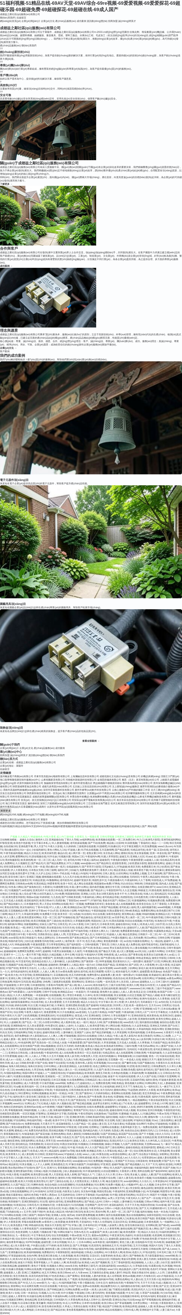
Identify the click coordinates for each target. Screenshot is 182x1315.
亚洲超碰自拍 (56, 839)
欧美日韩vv (107, 1303)
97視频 (102, 1225)
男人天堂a (45, 904)
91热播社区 (114, 846)
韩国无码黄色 (54, 1303)
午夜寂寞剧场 (60, 1228)
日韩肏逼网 (6, 981)
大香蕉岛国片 (63, 1205)
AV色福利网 (24, 1042)
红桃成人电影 (48, 1103)
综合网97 (141, 1123)
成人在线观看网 (124, 1052)
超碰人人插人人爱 (122, 991)
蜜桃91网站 (120, 1090)
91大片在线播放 (65, 1012)
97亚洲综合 (102, 876)
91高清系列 (94, 1245)
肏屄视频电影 (166, 1127)
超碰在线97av (86, 978)
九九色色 (55, 897)
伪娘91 (129, 1235)
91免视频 (138, 1201)
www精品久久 (124, 1265)
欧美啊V (100, 1215)
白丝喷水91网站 (51, 1022)
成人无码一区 (59, 860)
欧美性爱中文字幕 (25, 873)
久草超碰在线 (38, 1127)
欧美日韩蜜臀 (96, 971)
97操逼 (162, 1269)
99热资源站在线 (16, 1289)
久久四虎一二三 (64, 1039)
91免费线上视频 (137, 873)
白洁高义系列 (173, 924)
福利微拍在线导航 (20, 920)
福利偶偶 (122, 1100)
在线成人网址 (83, 927)
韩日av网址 (150, 937)
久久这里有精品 (140, 1025)
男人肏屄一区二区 (134, 917)
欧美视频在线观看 (105, 839)
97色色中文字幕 (166, 1238)
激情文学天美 (112, 887)
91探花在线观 (167, 1056)
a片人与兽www (80, 1272)
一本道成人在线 (132, 1059)
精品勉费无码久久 (110, 1286)
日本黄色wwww (154, 1032)
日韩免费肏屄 (158, 1066)
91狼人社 (148, 893)
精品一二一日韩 (160, 843)
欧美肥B (47, 1296)
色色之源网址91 (46, 937)
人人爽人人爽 (55, 1035)
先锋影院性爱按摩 (9, 1113)
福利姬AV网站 (15, 924)
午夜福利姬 (128, 1012)
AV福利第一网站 (99, 1167)
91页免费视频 (149, 846)
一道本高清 (109, 981)
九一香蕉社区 (22, 1235)
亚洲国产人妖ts (82, 1032)
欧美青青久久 (13, 1154)
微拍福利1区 (28, 1137)
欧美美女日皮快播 (153, 954)
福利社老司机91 (144, 1069)
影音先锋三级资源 (36, 1096)
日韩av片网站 (151, 1201)
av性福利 (27, 890)
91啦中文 (100, 934)
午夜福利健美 (154, 1052)
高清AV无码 (58, 978)
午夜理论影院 (104, 1137)
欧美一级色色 (68, 1008)
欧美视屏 (34, 971)
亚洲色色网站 (58, 1134)
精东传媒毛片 (123, 971)
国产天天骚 (133, 1211)
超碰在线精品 (133, 1147)
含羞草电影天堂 (128, 1127)
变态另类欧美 (20, 1276)
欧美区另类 (134, 866)
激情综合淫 (168, 890)
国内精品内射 (90, 1130)
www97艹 (85, 900)
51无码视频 (77, 1205)
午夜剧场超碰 (98, 910)
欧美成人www (101, 948)
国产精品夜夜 (122, 849)
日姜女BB (82, 1127)
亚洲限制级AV (18, 1025)
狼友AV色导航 (86, 1249)
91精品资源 (39, 880)
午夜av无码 (163, 1113)
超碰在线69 (116, 1110)
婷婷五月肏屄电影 (36, 927)
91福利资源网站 (167, 1232)
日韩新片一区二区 (147, 934)
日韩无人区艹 (142, 1012)
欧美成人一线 (18, 927)
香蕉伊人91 (106, 870)
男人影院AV (130, 1035)
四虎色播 (79, 1046)
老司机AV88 (74, 860)
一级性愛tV (137, 961)
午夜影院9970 (113, 890)
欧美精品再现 (130, 1306)
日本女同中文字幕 (164, 1184)
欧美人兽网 (70, 1174)
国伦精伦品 (21, 1144)
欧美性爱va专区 (62, 1161)
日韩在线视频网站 (19, 1191)
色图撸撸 (41, 1198)
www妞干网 (98, 1008)
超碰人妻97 (115, 1272)
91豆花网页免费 (30, 1286)
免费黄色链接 (32, 1123)
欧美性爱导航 (97, 1025)
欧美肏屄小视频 (143, 1178)
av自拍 (127, 941)
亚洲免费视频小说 (135, 1191)
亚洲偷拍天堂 (47, 1205)
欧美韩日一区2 (82, 1052)
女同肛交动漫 (7, 873)
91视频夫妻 (64, 856)
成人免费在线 (133, 944)
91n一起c (25, 849)
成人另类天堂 (7, 1144)
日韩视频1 (56, 1029)
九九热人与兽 (71, 1059)
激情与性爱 (156, 1167)
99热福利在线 (36, 1225)
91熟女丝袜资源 (68, 1144)
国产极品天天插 (107, 951)
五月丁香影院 (159, 904)
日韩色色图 (146, 931)
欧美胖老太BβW (95, 1309)
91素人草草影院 (109, 856)
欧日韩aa (68, 1218)
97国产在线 (41, 1063)
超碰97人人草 (171, 941)
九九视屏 (33, 1232)
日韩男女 (166, 1005)
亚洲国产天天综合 (124, 1161)
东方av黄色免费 (63, 971)
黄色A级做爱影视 (20, 1127)
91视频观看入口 (153, 1073)
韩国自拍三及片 (99, 920)
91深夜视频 (131, 843)
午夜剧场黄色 (60, 1090)
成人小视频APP (129, 1184)
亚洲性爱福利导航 (22, 1171)
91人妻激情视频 (60, 843)
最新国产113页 (152, 961)
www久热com (165, 846)
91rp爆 (17, 1086)
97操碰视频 (70, 1035)
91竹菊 (113, 1194)
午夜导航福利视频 (13, 853)
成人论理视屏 (114, 1276)
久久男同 (26, 866)
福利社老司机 (81, 971)
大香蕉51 (47, 887)
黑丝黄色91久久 (121, 961)
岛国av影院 (14, 1218)
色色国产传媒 (170, 971)
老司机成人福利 (127, 907)
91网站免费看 (72, 1289)
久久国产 (99, 1069)
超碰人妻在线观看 (166, 1157)
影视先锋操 (137, 1144)
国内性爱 (106, 1299)
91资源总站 (20, 1205)
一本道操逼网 (41, 995)
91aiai (149, 856)
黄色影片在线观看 (60, 931)
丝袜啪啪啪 (46, 1228)
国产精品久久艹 (86, 1174)
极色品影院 (147, 1188)
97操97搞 (96, 900)
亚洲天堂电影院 (41, 1079)
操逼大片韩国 (25, 1262)
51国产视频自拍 (145, 1063)
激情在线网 (126, 1228)
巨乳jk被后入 (109, 866)
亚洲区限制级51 (30, 1201)
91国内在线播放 (23, 988)
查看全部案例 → (91, 741)
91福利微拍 (93, 1164)
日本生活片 (101, 1282)
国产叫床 (87, 948)
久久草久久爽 (174, 1066)
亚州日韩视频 (155, 1110)
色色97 (154, 1269)
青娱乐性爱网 (128, 1259)
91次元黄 (33, 1005)
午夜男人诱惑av (48, 1194)
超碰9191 (107, 1019)
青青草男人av (27, 1019)
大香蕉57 (168, 1032)
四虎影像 (60, 900)
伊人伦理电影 (99, 1269)
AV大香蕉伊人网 (113, 1252)
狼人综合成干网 (27, 893)
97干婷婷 (51, 1245)
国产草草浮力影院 (91, 866)
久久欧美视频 (65, 1255)
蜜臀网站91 (21, 856)
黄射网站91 (78, 981)
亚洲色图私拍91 (46, 1015)
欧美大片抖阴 (25, 1181)
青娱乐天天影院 (53, 1225)
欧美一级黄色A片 (138, 1005)
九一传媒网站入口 (169, 1221)
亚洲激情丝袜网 (146, 1019)
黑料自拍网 (143, 1171)
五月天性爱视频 (8, 1056)
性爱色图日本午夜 (15, 934)
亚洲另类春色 (165, 1137)
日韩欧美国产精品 (105, 964)
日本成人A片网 (160, 1103)
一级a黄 (47, 1120)
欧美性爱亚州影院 (15, 897)
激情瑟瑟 (159, 1188)
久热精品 (104, 1188)
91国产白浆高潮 (76, 1019)
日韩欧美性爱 (26, 1063)
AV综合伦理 (122, 1079)
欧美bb (127, 1252)
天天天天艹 (12, 1049)
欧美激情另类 (46, 1161)
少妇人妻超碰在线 (72, 1171)
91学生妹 (52, 856)
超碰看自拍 (174, 1178)
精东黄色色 (153, 1015)
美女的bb (8, 880)
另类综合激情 (80, 1306)
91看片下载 (72, 978)
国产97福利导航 (79, 931)
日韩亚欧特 (141, 1161)
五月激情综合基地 (98, 1272)
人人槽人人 (28, 1059)
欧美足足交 (139, 991)
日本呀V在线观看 (91, 1303)
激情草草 (175, 1262)
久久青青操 (163, 998)
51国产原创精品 (109, 1134)
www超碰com (88, 863)
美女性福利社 (27, 907)
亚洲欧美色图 (128, 1069)
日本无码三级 (164, 1252)
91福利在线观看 (127, 1076)
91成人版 (170, 1289)
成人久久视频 (146, 1184)
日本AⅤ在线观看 (15, 1188)
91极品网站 (149, 1113)
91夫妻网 (8, 1130)
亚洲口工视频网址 (31, 1272)
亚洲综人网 (14, 978)
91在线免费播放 (84, 1184)
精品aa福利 (85, 1059)
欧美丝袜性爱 (49, 853)
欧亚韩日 (67, 920)
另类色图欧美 (36, 1144)
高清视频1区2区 (171, 1235)
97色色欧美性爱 (148, 1238)
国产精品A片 (173, 985)
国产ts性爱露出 (17, 991)
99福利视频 (148, 914)
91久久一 (72, 1242)
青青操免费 (155, 1161)
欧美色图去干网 (19, 1225)
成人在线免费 (66, 1052)
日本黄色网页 (18, 1090)
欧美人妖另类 (72, 1056)
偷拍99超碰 (77, 1252)
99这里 (126, 1272)
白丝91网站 (122, 873)
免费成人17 (73, 1083)
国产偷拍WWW (159, 1171)
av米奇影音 (99, 1242)
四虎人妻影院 (74, 1134)
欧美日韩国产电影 (144, 1218)
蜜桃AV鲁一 (154, 1117)
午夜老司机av (96, 1208)
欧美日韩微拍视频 (103, 995)
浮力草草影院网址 (55, 944)
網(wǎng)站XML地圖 (11, 814)
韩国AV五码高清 (21, 981)
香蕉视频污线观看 (115, 1293)
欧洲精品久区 (163, 914)
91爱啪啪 (118, 1096)
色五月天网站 (172, 968)
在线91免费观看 (95, 1106)
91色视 (70, 1063)
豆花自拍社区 (76, 1228)
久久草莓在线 (109, 1150)
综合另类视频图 (59, 1235)
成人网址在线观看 (83, 883)
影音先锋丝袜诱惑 (51, 1306)
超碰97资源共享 (82, 880)
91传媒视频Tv (81, 1198)
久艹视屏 (72, 1279)
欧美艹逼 (151, 849)
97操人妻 (76, 1225)
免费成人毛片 (42, 931)
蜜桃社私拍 (127, 853)
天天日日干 (76, 1188)
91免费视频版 (80, 1120)
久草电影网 (163, 1150)
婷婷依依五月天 (32, 1178)
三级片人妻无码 (124, 1178)
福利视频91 (112, 1242)
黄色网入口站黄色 (124, 1218)
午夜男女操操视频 (61, 951)
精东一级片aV (86, 964)
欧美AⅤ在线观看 (125, 958)
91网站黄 (166, 961)
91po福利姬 (102, 1194)
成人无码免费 (136, 937)
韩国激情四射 (72, 893)
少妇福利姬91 (38, 849)
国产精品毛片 (38, 863)
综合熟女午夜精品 (148, 1154)
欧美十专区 (67, 883)
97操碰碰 (160, 978)
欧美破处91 (155, 975)
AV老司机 (148, 920)
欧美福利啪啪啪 (32, 1252)
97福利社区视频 (142, 1120)
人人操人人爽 (47, 971)
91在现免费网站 (75, 1079)
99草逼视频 (105, 961)
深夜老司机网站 (126, 1194)
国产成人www (169, 1249)
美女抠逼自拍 (54, 927)
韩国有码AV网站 (170, 1279)
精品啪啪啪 (137, 1262)
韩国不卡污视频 (158, 1194)
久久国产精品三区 (20, 1184)
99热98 (138, 883)
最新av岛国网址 (100, 1235)
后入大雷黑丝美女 (79, 1181)
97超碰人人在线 (127, 1106)
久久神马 (87, 995)
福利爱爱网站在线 (104, 1249)
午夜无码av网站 (146, 1046)
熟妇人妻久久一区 (67, 1069)
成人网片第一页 (76, 853)
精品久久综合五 (32, 853)
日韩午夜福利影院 (158, 897)
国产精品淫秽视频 (101, 1032)
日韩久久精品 (105, 1035)
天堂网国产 (91, 1205)
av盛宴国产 (96, 1232)
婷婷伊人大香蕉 (147, 1090)
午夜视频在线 (90, 951)
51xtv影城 (161, 1205)
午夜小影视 (174, 1194)
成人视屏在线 (68, 1022)
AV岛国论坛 (94, 1218)
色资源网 (157, 1235)
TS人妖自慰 (35, 958)
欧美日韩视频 (38, 920)
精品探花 (13, 1164)
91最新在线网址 (140, 941)
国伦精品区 (161, 893)
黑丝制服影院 (12, 860)
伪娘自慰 (136, 1093)
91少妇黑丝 (163, 866)
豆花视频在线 (60, 975)
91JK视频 (25, 1249)
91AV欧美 (159, 1242)
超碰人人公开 (157, 1272)
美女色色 (107, 1096)
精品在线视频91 (113, 1309)
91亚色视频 (6, 1120)
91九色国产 (116, 1167)
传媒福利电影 (141, 1167)
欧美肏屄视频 (94, 1039)
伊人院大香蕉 (162, 964)
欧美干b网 (55, 1137)
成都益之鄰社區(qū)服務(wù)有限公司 (20, 14)
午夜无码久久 (133, 1198)
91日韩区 (40, 1154)
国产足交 (164, 1286)
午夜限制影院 (62, 1252)
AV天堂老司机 (22, 961)
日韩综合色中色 (171, 1073)
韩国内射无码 (15, 941)
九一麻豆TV (165, 1086)
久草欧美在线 (135, 893)
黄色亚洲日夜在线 (47, 1255)
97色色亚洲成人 (57, 1276)
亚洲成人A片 (7, 944)
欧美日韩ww (64, 1272)
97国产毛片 (168, 1161)
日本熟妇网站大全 (116, 927)
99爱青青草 (53, 883)
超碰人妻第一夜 (12, 1039)
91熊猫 (82, 998)
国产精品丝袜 (58, 1309)
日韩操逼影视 (150, 883)
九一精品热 (157, 941)
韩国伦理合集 (104, 1191)
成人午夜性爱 (31, 1083)
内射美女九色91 (71, 1191)
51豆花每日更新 (26, 1303)
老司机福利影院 (45, 1049)
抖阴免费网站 (13, 1279)
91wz (155, 1120)
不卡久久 (5, 1225)
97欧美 (48, 1090)
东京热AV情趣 (88, 1191)
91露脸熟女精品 (162, 931)
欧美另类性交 (64, 1245)
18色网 (46, 981)
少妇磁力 (73, 870)
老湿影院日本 (33, 1306)
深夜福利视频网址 (62, 1110)
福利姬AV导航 (106, 1279)
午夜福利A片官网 (93, 954)
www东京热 (71, 1265)
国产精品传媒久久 (13, 904)
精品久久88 (96, 1022)
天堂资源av (73, 934)
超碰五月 (124, 856)
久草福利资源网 (30, 914)
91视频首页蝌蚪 (14, 1299)
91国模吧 (102, 846)
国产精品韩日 (103, 863)
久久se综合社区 (100, 1259)
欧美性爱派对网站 (31, 917)
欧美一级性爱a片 (125, 975)
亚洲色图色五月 (59, 1164)
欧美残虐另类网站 (113, 1046)
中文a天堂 (52, 910)
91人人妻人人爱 (12, 917)
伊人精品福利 (51, 1150)
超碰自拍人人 (87, 1083)
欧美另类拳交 (50, 1178)
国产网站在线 (112, 1029)
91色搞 (79, 1147)
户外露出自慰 (38, 1245)
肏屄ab (70, 1215)
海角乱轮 (137, 1086)
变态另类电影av (150, 1093)
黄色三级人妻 (127, 1242)
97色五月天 (64, 1100)
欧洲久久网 (133, 985)
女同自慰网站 (33, 1188)
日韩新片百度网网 (166, 1076)
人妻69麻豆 (58, 961)
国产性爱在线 (108, 958)
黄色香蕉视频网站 (75, 1309)
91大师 (56, 1293)
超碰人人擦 (147, 1174)
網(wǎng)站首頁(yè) (10, 21)
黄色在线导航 (11, 907)
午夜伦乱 (63, 1286)
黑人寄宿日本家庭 (71, 995)
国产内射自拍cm (14, 1123)
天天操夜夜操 (94, 1100)
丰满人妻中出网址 (78, 887)
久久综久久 (134, 1157)
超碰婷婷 (53, 964)
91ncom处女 (114, 1063)
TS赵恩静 (132, 1090)
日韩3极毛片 (28, 978)
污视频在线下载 (48, 1232)
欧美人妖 (132, 1103)
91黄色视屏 (155, 890)
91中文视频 (67, 1293)
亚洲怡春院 (95, 1015)
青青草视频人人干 (43, 1262)
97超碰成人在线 (72, 1154)
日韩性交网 (163, 937)
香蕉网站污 (58, 988)
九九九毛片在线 (70, 876)
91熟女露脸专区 (115, 910)
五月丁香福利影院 (120, 1262)
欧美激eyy (156, 971)
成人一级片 (82, 1022)
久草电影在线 (140, 1265)
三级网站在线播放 (109, 1127)
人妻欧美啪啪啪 (103, 978)
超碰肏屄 (104, 860)
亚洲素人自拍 (58, 1215)
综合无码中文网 (23, 1238)
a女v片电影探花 (165, 1276)
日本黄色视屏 (151, 1221)
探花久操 (143, 968)
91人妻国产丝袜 (164, 1046)
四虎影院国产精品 (81, 1269)
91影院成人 (158, 880)
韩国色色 (126, 1025)
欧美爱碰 (60, 1221)
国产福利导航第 (91, 1042)
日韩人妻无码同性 (94, 1293)
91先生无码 (6, 1032)
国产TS (66, 1225)
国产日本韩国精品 (99, 937)
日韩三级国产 (29, 1215)
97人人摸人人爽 (57, 907)
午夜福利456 (51, 1052)
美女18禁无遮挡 (104, 893)
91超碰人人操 (114, 934)
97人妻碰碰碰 (40, 1208)
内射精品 (15, 931)
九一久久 (5, 971)
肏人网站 (154, 1228)
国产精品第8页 (31, 1100)
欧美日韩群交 (143, 1066)
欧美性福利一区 (30, 1086)
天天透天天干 (47, 1123)
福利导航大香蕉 (149, 1286)
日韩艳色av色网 (23, 883)
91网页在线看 (42, 1019)
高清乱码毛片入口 (119, 1140)
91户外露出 (53, 1096)
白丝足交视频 (134, 995)
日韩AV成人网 (130, 1309)
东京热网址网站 (98, 1198)
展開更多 (5, 810)
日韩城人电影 (41, 1171)
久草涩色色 (38, 1069)
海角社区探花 (35, 1066)
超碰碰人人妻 (145, 1306)
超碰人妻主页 (99, 1123)
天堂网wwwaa (151, 1144)
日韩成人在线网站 (94, 1252)
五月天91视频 (140, 1245)
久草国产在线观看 (149, 1293)
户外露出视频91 (118, 937)
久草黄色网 (74, 1299)
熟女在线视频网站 (135, 1215)
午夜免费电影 (168, 1093)
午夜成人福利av (90, 860)
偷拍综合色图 (167, 1022)
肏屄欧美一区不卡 (74, 941)
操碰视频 (170, 1242)
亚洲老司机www (54, 1154)
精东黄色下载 (141, 870)
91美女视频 (25, 1164)
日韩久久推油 (117, 944)
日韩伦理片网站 (69, 1249)
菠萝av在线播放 (42, 988)
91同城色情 (80, 1106)
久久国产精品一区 (81, 1123)
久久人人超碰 (81, 1076)
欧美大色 (13, 975)
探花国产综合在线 (128, 1134)
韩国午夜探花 (112, 1296)
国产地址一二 (91, 1228)
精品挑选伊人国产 (128, 1269)
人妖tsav (134, 981)
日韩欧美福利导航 (95, 1117)
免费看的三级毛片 (88, 1265)
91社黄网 (99, 1184)
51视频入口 (45, 1293)
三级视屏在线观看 (86, 846)
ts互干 (156, 1008)
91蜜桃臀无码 (60, 887)
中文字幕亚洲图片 (131, 846)
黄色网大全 (106, 991)
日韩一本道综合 (29, 1293)
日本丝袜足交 (42, 1309)
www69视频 (164, 907)
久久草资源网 (119, 1032)
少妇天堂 (165, 1262)
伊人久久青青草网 (74, 988)
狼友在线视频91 (34, 1090)
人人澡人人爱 (151, 1262)
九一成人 (52, 1282)
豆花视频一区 (115, 1059)
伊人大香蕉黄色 (19, 870)
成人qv (14, 1063)
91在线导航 (37, 1002)
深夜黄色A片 (28, 1279)
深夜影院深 (163, 1259)
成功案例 (81, 21)
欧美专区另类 (91, 1090)
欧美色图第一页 (131, 1232)
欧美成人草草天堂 (45, 1140)
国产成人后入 (87, 934)
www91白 (18, 1103)
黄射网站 (15, 1286)
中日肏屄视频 (47, 1083)
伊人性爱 (119, 1002)
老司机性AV (66, 880)
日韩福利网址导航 (23, 1032)
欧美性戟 (144, 1269)
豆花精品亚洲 (149, 1137)
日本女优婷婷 (47, 1086)
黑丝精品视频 (56, 1130)
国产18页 (133, 964)
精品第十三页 (61, 1117)
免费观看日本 (148, 866)
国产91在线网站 (162, 1174)
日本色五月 (59, 968)
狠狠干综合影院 (56, 1063)
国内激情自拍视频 (149, 1022)
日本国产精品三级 (27, 998)
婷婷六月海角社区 (145, 1276)
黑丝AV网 (100, 1211)
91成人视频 (129, 1110)
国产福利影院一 (75, 944)
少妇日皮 (29, 941)
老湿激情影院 (63, 1123)
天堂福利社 (85, 1221)
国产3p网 (105, 1049)
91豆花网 (109, 1120)
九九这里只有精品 (97, 1012)
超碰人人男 (59, 934)
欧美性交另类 (137, 1140)
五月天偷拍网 (155, 873)
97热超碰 (122, 866)
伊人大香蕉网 (147, 964)
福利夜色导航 (7, 988)
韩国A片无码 (156, 1245)
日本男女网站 (140, 1303)
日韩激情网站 (13, 1150)
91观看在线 (154, 1265)
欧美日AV (89, 1211)
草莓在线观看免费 (31, 1221)
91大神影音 (56, 1059)
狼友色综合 (94, 958)
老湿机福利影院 (107, 1265)
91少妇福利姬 (107, 1086)
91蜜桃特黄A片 (158, 1208)
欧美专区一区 (65, 914)
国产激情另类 (162, 1069)
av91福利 (13, 1019)
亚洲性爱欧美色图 (75, 1005)
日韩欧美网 (140, 1052)
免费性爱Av (93, 975)
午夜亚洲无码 (117, 1235)
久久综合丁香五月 (171, 1117)
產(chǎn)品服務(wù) (65, 21)
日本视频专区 (31, 904)
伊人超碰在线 (100, 1059)
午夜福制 (79, 1293)
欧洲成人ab (88, 1262)
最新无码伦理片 (165, 1059)
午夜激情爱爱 (136, 860)
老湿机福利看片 (63, 1086)
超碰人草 (22, 1056)
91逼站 (37, 1032)
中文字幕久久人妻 (13, 1157)
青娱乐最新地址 (14, 1194)
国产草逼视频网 (123, 1303)
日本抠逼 (13, 893)
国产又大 (41, 1167)
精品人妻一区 (125, 1150)
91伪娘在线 (55, 1171)
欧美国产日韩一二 (167, 991)
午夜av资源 (76, 1235)
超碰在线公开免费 (128, 1238)
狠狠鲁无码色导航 (44, 941)
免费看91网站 (148, 910)
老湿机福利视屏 (109, 988)
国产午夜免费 (94, 1096)
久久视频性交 (22, 863)
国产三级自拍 (54, 920)
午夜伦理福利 (85, 1113)
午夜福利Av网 (92, 856)
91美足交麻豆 (157, 870)
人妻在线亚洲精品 (66, 1066)
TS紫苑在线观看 (121, 1289)
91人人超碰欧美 (12, 1022)
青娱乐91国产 (110, 900)
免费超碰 (42, 964)
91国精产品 (69, 1029)
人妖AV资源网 (105, 968)
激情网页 (5, 1184)
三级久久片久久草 (105, 1174)
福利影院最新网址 (20, 1002)
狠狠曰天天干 (149, 1059)
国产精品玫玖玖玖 (154, 927)
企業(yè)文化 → (8, 348)
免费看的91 (48, 1252)
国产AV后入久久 (26, 1282)
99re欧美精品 (132, 910)
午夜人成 (118, 1035)
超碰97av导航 (67, 1150)
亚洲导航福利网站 (170, 839)
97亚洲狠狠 (146, 1008)
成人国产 (133, 1154)
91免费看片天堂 (48, 914)
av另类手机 (118, 917)
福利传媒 (128, 1167)
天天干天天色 (132, 1205)
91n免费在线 (42, 1059)
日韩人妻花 (109, 873)
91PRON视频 (33, 1242)
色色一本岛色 (161, 1211)
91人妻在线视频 (138, 948)
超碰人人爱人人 (81, 1140)
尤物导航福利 (166, 944)
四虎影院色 (126, 897)
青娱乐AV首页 (147, 985)
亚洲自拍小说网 (68, 910)
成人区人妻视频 (125, 951)
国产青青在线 (135, 954)
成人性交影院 (132, 1188)
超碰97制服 (118, 1164)
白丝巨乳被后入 (45, 893)
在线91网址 (148, 978)
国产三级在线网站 (114, 1147)
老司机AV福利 (147, 1296)
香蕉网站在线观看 (120, 1093)
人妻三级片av (167, 1309)
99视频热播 (83, 890)
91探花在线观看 (142, 1235)
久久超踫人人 (82, 1025)
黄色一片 (153, 1056)
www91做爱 (120, 968)
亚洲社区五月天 (48, 1100)
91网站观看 (42, 1137)
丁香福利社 (144, 843)
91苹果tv (76, 1303)
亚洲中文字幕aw (37, 910)
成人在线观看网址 (9, 1046)
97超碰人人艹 (42, 1073)
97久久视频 (73, 863)
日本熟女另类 (36, 870)
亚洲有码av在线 (32, 1106)
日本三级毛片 (91, 924)
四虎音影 (96, 1052)
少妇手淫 (160, 924)
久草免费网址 (13, 1137)
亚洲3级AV (122, 964)
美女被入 (135, 1174)
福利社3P (63, 870)
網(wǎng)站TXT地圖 (33, 814)
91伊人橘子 (6, 1076)
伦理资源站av (149, 1157)
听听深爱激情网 (12, 866)
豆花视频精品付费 (17, 910)
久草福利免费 (136, 1073)
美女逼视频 (120, 995)
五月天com (155, 1005)
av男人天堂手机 (116, 1198)
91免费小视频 (113, 1184)
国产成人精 (70, 985)
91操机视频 (142, 975)
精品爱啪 (36, 981)
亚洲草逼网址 (122, 1249)
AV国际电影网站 (12, 1073)
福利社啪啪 (112, 1117)
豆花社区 (165, 1140)
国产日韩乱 (35, 948)
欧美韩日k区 (166, 1015)
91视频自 (83, 1144)
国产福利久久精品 (56, 1147)
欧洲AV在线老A (148, 998)
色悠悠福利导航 (27, 1049)
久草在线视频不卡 (120, 1015)
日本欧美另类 (107, 924)
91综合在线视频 (133, 920)
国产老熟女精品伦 (79, 937)
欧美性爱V (174, 1042)
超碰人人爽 (60, 1262)
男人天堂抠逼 (56, 1174)
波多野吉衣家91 (101, 1103)
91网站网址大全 (153, 1083)
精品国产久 (30, 964)
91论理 (43, 1201)
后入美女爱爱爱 (53, 1002)
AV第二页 (73, 1093)
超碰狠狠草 (24, 1265)
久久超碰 (161, 985)
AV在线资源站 (70, 998)
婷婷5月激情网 (145, 1106)
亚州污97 (103, 1205)
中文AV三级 (132, 1293)
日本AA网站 (85, 1242)
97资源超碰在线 (73, 1130)
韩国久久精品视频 (51, 954)
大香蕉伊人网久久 (98, 931)
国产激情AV (85, 1093)
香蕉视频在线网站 (67, 1167)
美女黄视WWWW (55, 1127)
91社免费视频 (95, 1161)
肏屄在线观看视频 (115, 1215)
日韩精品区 (91, 1079)
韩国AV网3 (157, 1029)
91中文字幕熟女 (159, 1012)
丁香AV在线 (41, 907)
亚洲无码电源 (45, 1299)
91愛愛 (172, 1123)
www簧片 (41, 1282)
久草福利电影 (143, 1029)
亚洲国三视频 (33, 876)
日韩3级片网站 (128, 887)
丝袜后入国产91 (48, 924)
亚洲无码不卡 (40, 890)
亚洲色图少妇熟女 (63, 958)
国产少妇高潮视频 (27, 1015)
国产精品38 (120, 1019)
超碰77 (25, 1150)
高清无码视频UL (107, 1056)
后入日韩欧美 (128, 1029)
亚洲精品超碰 (136, 1221)
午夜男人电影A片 (33, 1012)
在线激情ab (100, 1113)
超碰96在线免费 (8, 1181)
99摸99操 (77, 1178)
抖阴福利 (115, 1259)
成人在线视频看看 (125, 904)
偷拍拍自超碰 (90, 1178)
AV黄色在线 (102, 1154)
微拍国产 (124, 988)
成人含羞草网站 (44, 1279)
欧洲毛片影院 (152, 839)
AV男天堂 (78, 1049)
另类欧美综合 (45, 934)
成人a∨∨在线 (13, 1059)
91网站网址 (80, 958)
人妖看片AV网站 (155, 951)
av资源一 (86, 1289)
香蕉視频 (85, 1276)
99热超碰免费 (22, 944)
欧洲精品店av (75, 907)
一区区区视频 (27, 1113)
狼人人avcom (85, 985)
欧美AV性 (91, 1137)
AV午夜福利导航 (154, 917)
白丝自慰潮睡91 (109, 1171)
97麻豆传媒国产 (77, 1164)
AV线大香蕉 (12, 1174)
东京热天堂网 (63, 1269)
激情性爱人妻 (52, 1249)
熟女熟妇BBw (15, 1167)
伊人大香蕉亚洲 (12, 1221)
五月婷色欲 (82, 1029)
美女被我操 (84, 1167)
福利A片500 (158, 1096)
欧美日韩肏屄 (145, 1035)
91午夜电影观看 (8, 998)
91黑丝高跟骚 (116, 920)
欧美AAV (17, 1259)
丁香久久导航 (71, 839)
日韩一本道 (39, 866)
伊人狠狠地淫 (54, 1238)
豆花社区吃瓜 (120, 1221)
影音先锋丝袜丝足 (134, 1225)
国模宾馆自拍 (58, 1073)
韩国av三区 (78, 856)
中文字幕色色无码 (40, 1235)
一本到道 (153, 1303)
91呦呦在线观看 (90, 1134)
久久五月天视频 (55, 1056)
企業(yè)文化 (48, 21)
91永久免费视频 (37, 1147)
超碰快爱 (113, 1238)
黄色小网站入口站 (56, 849)
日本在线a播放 (169, 1008)
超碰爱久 (8, 1208)
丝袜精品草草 (85, 1069)
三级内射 (114, 931)
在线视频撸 (55, 995)
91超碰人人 (136, 1113)
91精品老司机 (138, 849)
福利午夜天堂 (167, 1201)
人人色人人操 (45, 968)
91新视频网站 (139, 900)
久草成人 (67, 1306)
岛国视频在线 (44, 1259)
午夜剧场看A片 (116, 880)
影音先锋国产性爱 (29, 1046)
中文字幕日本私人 (40, 843)
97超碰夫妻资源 (167, 1079)
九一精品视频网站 (137, 1100)
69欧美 (150, 988)
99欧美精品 (117, 1083)
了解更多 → (6, 184)
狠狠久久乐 (172, 927)
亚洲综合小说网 (93, 981)
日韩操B (19, 1178)
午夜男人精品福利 (150, 876)
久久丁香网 (144, 880)
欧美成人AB (36, 1150)
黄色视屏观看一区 (113, 941)
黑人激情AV (119, 1137)
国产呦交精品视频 (81, 1103)
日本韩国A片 (109, 1100)
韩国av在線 (32, 897)
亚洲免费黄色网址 (73, 1201)
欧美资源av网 (133, 978)
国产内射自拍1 (70, 1259)
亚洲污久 (51, 1167)
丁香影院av (72, 900)
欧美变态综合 (143, 904)
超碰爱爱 (144, 971)
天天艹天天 (151, 1164)
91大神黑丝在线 (156, 948)
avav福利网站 (131, 1181)
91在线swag (133, 1299)
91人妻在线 (81, 1208)
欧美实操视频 (156, 968)
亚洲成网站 (17, 1083)
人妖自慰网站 (73, 961)
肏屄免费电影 (22, 1035)
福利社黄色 (152, 1079)
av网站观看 (38, 1249)
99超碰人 (109, 1161)
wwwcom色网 (20, 948)
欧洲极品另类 (94, 1150)
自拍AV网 (32, 1255)
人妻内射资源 (98, 1276)
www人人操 (88, 1154)
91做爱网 (25, 1174)
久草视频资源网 (81, 920)
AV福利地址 (83, 910)
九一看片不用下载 (31, 954)
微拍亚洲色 (13, 1140)
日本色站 (163, 1130)
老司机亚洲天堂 (102, 917)
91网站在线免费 (32, 1269)
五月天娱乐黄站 (115, 1123)
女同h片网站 (131, 998)
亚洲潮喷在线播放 (9, 1117)
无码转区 (134, 876)
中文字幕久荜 (106, 1002)
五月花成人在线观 (13, 900)
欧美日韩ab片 (47, 900)
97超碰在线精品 (75, 1073)
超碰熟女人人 (147, 981)
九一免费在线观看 (147, 1127)
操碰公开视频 (112, 1144)
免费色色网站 (122, 1279)
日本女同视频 (59, 1242)
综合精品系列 (167, 860)
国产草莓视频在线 (151, 1299)
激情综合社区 (7, 1232)
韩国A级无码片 (59, 1019)
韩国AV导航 (44, 1215)
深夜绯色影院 (113, 914)
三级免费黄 (171, 1272)
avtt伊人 (59, 941)
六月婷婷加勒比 (101, 1093)
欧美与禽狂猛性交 (170, 995)
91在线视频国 (159, 1178)
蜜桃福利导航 (169, 1299)
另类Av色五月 (81, 1232)
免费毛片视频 (92, 1049)
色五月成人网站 (93, 941)
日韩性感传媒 (84, 1157)
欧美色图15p (74, 1262)
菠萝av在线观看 (90, 1286)
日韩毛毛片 (33, 1205)
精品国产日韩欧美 (111, 1306)
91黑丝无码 (47, 1188)
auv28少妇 (140, 951)
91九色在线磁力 (8, 1093)
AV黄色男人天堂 (89, 1056)
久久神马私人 (152, 1140)
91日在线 (57, 998)
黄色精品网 (31, 1299)
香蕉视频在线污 (35, 1008)
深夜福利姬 (70, 890)
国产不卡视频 (146, 1134)
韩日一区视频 (76, 904)
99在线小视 (108, 1218)
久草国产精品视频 (108, 907)
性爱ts (150, 1123)
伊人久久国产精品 (94, 1147)
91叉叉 (86, 1235)
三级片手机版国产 (164, 988)
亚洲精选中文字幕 (56, 1113)
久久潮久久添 (20, 958)
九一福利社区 (151, 1086)
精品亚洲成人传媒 (123, 870)
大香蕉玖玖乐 (163, 1063)
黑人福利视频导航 (146, 907)
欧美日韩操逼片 (27, 937)
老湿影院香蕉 (119, 863)
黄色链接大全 (164, 1296)
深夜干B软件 (39, 1211)
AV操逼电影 (28, 1134)
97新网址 (41, 1113)
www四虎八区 (130, 1022)
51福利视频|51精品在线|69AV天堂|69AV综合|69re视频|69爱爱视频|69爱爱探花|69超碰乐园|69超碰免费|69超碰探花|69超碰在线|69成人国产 (73, 826)
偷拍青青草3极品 (15, 1242)
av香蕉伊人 (48, 1221)
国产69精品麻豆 (55, 1289)
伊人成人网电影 (25, 1309)
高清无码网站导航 (9, 1249)
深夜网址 (164, 1154)
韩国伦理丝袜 (147, 1205)
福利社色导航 (31, 1194)
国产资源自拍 (78, 1100)
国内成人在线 (166, 883)
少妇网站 (132, 968)
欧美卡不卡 (121, 893)
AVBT (38, 951)
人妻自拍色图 (36, 1052)
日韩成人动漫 (59, 1042)
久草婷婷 (94, 1086)
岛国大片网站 (126, 1117)
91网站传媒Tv (65, 1232)
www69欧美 (171, 1255)
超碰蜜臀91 (144, 1103)
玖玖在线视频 (118, 1066)
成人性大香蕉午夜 (19, 1245)
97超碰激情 (10, 985)
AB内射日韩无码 (74, 1211)
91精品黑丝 (109, 1052)
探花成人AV (81, 1015)
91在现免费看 (96, 1120)
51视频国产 (14, 890)
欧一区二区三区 (42, 860)
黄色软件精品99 (28, 1117)
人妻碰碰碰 (169, 1083)
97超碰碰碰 (175, 1181)
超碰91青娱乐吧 (51, 1032)
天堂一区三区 (49, 917)
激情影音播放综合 (71, 948)
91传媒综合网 (34, 1296)
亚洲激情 (50, 1076)
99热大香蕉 (80, 1218)
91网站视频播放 (40, 1093)
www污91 (112, 1269)
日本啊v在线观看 (12, 1100)
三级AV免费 (130, 1046)
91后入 (66, 1303)
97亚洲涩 (105, 1164)
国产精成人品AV (93, 1201)
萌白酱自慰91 (11, 849)
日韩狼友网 (155, 1249)
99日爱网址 (24, 1093)
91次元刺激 (175, 1100)
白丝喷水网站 (76, 1296)
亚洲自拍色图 (161, 1106)
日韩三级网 (50, 870)
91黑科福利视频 (136, 1032)
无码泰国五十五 (148, 1002)
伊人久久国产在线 (146, 1076)
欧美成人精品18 (55, 1211)
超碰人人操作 (66, 1025)
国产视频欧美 (102, 1262)
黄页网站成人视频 (131, 914)
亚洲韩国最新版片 (42, 975)
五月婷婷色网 (94, 1019)
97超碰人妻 (74, 849)
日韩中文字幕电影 (85, 1194)
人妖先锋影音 (84, 1066)
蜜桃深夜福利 (172, 870)
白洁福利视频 (140, 1056)
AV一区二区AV (166, 934)
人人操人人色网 (74, 968)
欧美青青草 (72, 1221)
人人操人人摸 (45, 1110)
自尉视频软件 (11, 1029)
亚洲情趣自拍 (15, 1252)
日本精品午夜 (7, 1238)
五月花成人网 (83, 1008)
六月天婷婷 (104, 1130)
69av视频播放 (48, 1046)
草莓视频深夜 (125, 1056)
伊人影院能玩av (38, 1035)
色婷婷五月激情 (139, 1249)
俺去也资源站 (130, 934)
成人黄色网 (28, 1154)
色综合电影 (51, 1184)
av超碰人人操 (151, 860)
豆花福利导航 (137, 1079)
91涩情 (130, 1066)
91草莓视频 (100, 1063)
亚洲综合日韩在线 (17, 1052)
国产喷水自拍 (90, 907)
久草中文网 (68, 954)
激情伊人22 (41, 839)
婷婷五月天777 (124, 1086)
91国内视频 (40, 1238)
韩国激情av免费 (102, 883)
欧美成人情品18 (93, 1046)
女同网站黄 (151, 1225)
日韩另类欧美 (76, 1090)
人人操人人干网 (37, 1056)
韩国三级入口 (100, 1238)
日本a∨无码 (122, 1174)
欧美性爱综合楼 (39, 1174)
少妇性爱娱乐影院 (137, 863)
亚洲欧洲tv (85, 1259)
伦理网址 (94, 1127)
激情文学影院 (159, 958)
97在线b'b (29, 1167)
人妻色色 (81, 1096)
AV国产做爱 (114, 1012)
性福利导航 (126, 1245)
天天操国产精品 (158, 1042)
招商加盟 (113, 21)
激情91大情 (64, 1178)
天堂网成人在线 (63, 1049)
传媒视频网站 (31, 924)
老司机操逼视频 (78, 843)
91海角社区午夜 (163, 920)
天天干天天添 (147, 1282)
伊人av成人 (170, 954)
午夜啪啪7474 (131, 1282)
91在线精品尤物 (98, 1076)
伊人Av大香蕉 (76, 924)
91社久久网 (141, 1117)
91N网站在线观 (60, 904)
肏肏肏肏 (110, 904)
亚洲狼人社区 (137, 856)
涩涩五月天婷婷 (65, 1046)
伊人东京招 (122, 981)
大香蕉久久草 (97, 1181)
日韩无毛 (62, 924)
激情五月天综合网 (22, 1079)
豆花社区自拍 (51, 1144)
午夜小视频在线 (85, 1282)
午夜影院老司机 (171, 1110)
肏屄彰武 (8, 1035)
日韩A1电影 (170, 917)
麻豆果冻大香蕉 (170, 975)
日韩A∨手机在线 (60, 873)
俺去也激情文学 (23, 880)
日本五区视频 (58, 1079)
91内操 (9, 1005)
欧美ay (176, 1090)
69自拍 (164, 876)
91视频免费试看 (156, 900)
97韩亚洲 (71, 1127)
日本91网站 (50, 1066)
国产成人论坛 (90, 1188)
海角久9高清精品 (18, 1066)
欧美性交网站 (163, 1019)
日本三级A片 (162, 981)
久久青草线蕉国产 (29, 1228)
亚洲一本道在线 (158, 853)
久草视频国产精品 (114, 998)
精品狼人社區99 (115, 843)
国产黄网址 (174, 853)
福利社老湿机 (166, 1164)
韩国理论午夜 (167, 1191)
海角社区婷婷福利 (13, 1106)
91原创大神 (158, 1039)
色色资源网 (21, 1232)
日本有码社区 (90, 1225)
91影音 (79, 954)
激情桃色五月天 (110, 1245)
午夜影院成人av (118, 1157)
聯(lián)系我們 (7, 17)
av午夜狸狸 (48, 1106)
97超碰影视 (49, 1269)
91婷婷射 (44, 897)
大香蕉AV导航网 (54, 985)
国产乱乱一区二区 (31, 1022)
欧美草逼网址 (164, 1090)
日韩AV (106, 1015)
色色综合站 (119, 978)
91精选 (174, 1259)
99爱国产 (47, 958)
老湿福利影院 (148, 1147)
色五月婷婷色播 (77, 975)
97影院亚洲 (6, 843)
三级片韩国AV (67, 1096)
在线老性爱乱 (92, 988)
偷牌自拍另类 (116, 1282)
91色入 (27, 1157)
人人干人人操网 (41, 1164)
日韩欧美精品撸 (8, 1265)
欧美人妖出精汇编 (112, 1232)
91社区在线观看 (48, 1286)
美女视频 (5, 927)
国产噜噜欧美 (136, 1255)
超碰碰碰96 (10, 951)
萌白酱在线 (60, 1279)
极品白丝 (62, 853)
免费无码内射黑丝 (38, 1130)
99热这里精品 (143, 958)
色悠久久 (137, 1252)
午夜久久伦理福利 (102, 1221)
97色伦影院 (149, 1252)
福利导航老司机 (149, 944)
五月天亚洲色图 (71, 1002)
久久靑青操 (143, 1042)
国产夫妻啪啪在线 (112, 1022)
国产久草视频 (80, 1245)
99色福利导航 (34, 1120)
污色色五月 (68, 1137)
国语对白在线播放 (86, 1035)
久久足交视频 (129, 890)
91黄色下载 (95, 1306)
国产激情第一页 (89, 961)
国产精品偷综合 (84, 917)
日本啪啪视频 (96, 1144)
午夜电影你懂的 (119, 860)
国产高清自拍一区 (41, 1042)
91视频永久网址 (55, 1265)
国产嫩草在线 (129, 1063)
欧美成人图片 (121, 1255)
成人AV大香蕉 (113, 1008)
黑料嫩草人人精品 (68, 964)
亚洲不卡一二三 (12, 954)
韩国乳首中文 (99, 880)
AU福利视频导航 (67, 1282)
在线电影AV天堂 (143, 1242)
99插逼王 (143, 890)
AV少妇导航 (166, 1293)
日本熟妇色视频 (119, 1073)
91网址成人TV (32, 1103)
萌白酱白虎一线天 (55, 866)
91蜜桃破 (123, 1113)
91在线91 (86, 914)
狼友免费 (80, 1150)
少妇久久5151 (162, 1134)
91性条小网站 (15, 887)
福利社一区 (44, 998)
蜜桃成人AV (21, 1130)
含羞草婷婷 (106, 1255)
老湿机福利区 (31, 900)
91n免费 (59, 893)
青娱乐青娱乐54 (140, 1272)
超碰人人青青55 (16, 1296)
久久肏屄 (77, 951)
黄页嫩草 (41, 1303)
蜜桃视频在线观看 (51, 876)
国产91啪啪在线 (66, 917)
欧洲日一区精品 (58, 1093)
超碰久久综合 (27, 839)
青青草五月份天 (27, 968)
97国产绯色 (12, 968)
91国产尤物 (169, 1167)
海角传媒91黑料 (111, 1039)
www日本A (162, 887)
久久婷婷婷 (70, 846)
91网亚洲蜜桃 (173, 1306)
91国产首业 (75, 1286)
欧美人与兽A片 (101, 1157)
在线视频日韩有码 (129, 1296)
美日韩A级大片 (8, 1309)
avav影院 (13, 937)
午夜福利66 (95, 873)
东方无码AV (106, 1090)
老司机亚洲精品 (161, 1049)
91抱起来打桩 (46, 1005)
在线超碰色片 (73, 866)
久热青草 (173, 1012)
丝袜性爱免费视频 (85, 1215)
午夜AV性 (31, 934)
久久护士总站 (43, 873)
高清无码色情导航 (38, 1276)
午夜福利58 (119, 1191)
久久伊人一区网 (130, 1008)
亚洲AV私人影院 (83, 1063)
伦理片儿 (109, 971)
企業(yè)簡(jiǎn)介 (30, 21)
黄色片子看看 (38, 1265)
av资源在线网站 (118, 1154)
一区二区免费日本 (125, 839)
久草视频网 (6, 1103)
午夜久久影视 (55, 846)
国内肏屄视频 (97, 887)
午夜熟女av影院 (26, 1198)
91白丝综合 (127, 883)
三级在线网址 (166, 1120)
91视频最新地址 (99, 1140)
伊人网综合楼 (113, 1025)
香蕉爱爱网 (50, 1012)
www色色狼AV (64, 1140)
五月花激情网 (106, 849)
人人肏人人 (28, 931)
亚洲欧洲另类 (77, 1117)
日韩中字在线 (49, 991)
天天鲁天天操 (46, 1117)
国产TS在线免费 (96, 843)
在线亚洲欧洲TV (146, 887)
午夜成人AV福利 (79, 873)
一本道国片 (79, 991)
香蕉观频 (160, 1218)
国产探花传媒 (42, 1134)
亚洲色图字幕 (25, 846)
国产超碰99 (92, 1005)
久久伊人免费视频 (22, 995)
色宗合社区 (55, 1208)
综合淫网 (18, 1012)
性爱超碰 (130, 1123)
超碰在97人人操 (135, 927)
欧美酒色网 (27, 860)
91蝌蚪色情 (37, 1184)
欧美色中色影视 (22, 843)
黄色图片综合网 (107, 1178)
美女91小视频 (11, 1228)
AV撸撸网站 (52, 880)
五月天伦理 (66, 1198)
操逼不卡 (112, 1076)
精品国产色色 (128, 1039)
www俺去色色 (22, 1069)
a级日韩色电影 (30, 1218)
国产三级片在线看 (169, 1228)
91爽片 (134, 971)
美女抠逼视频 (141, 853)
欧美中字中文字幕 (62, 1120)
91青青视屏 (38, 1076)
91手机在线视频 (89, 849)
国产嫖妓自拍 (43, 978)
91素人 (135, 924)
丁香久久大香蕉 (172, 1245)
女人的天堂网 (7, 856)
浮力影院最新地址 (154, 1255)
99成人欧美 (131, 1096)
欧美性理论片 (41, 1181)
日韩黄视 (151, 991)
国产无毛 (79, 1137)
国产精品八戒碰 (151, 995)
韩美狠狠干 (14, 1201)
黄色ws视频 (129, 1276)
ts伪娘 (77, 914)
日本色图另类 (141, 897)
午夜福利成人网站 (91, 897)
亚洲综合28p (119, 1299)
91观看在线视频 (22, 1076)
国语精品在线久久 (41, 961)
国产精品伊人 (98, 890)
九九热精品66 (18, 1161)
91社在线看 (99, 914)
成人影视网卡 (160, 856)
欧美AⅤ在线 (12, 1293)
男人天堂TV (40, 846)
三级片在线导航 (117, 985)
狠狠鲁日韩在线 (8, 1282)
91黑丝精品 (40, 883)
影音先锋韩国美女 (36, 1289)
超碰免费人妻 (108, 975)
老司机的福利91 (19, 971)
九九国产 (125, 1144)
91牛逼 (71, 1147)
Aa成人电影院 (52, 1008)
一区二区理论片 (64, 1076)
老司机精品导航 (110, 897)
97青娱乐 (175, 1113)
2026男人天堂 (120, 1005)
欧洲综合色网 (87, 876)
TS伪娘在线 (12, 1211)
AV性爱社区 (51, 1025)
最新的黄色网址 (156, 863)
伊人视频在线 (64, 1103)
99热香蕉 (109, 954)
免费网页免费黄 (25, 951)
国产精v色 (164, 1225)
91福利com (80, 1039)
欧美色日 (8, 1178)
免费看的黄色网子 (89, 870)
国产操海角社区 (32, 887)
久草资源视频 (108, 1042)
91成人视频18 (163, 1282)
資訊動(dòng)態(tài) (97, 21)
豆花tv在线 (162, 849)
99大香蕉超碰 (18, 1008)
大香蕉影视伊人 (167, 1303)
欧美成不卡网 (98, 927)
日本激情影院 (37, 985)
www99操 (60, 1083)
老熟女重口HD (94, 853)
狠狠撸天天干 (117, 1188)
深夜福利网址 (28, 1140)
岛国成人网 (117, 1130)
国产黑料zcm (170, 873)
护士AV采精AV (38, 1191)
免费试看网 (51, 1069)
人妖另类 (132, 1019)
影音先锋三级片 (16, 876)
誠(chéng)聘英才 (127, 21)
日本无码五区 (20, 1147)
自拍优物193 (10, 846)
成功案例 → (6, 266)
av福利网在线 (87, 839)
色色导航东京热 (129, 1208)
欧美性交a (32, 1161)
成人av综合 (121, 954)
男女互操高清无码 (119, 948)
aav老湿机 (80, 1012)
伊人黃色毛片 (132, 1002)
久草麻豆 (59, 1005)
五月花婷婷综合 (66, 1194)
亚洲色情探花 (138, 1015)
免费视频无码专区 (94, 904)
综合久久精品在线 (98, 1110)
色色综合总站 (132, 1130)
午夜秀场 (176, 1140)
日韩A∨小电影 (111, 1201)
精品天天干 (14, 914)
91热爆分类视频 (14, 1269)
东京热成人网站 (111, 853)
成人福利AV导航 (45, 1039)
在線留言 (21, 17)
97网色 (116, 883)
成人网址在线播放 (119, 876)
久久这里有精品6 (172, 1052)
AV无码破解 (152, 1191)
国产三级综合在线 (59, 1181)
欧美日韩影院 (81, 1255)
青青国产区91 (81, 1110)
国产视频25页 (140, 1228)
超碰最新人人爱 (12, 1272)
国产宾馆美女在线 (82, 1238)
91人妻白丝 (137, 1279)
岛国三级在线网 (124, 1120)
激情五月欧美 (103, 1073)
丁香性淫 (104, 944)
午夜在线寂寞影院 (157, 1100)
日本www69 (62, 937)
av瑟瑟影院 (90, 968)
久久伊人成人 (18, 1306)
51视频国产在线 (14, 964)
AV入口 (140, 839)
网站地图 (152, 826)
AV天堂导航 (25, 975)
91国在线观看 (42, 1029)
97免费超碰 (171, 880)
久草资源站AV (160, 1181)
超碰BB (46, 951)
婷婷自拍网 (21, 1005)
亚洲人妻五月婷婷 (146, 1259)
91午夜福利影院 (91, 1171)
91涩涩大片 (142, 1194)
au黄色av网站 (174, 978)
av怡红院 (163, 1002)
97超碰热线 (161, 1123)
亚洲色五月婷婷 (158, 1025)
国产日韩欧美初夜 (71, 897)
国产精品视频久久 (134, 1164)
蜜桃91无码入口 (148, 1130)
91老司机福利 (46, 1218)
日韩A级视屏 (91, 944)
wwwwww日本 (137, 988)
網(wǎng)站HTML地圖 (57, 814)
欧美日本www (112, 1069)
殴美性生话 (150, 1150)
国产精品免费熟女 (56, 863)
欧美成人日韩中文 (90, 1299)
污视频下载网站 (63, 1106)
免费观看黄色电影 (129, 931)
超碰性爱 (46, 1242)
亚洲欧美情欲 (172, 1029)
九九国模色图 (81, 1086)
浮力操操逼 (93, 991)
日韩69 (171, 958)
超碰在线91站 (123, 924)
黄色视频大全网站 (134, 1083)
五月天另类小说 (152, 1279)
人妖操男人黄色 (115, 1225)
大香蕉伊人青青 (127, 1171)
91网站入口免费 (161, 1035)
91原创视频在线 (37, 856)
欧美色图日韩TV (165, 910)
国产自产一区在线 (151, 1198)
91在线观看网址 (65, 1015)
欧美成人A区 (147, 924)
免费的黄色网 (103, 1083)
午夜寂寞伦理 (145, 1049)
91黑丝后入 (172, 1039)
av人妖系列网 (143, 1039)
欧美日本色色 (55, 890)
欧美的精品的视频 (88, 1279)
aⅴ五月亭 (25, 1211)
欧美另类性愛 (62, 1188)
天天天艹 (37, 1157)
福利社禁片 (19, 1096)
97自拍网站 (20, 1120)
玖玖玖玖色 (68, 927)
